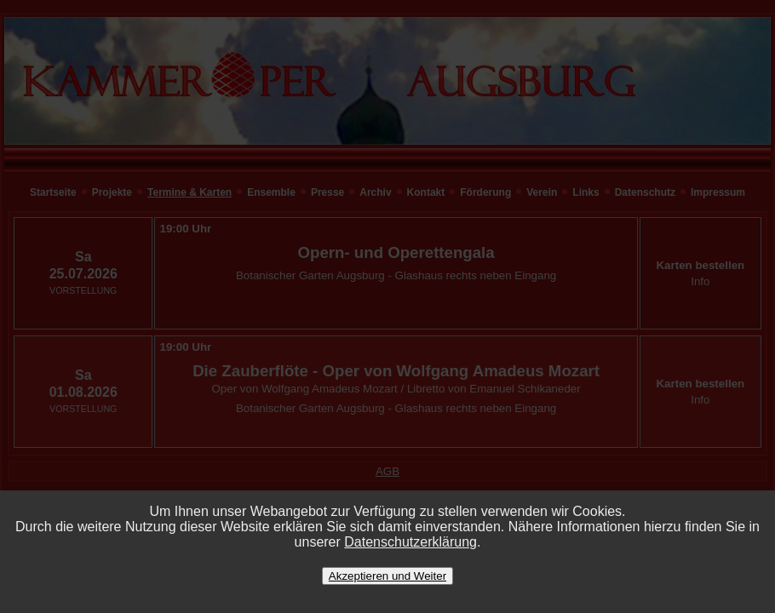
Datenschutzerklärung (410, 542)
